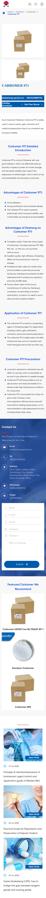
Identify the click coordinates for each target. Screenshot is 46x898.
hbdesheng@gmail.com (13, 98)
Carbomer (31, 12)
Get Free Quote (33, 104)
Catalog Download (12, 104)
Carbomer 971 (13, 14)
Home (10, 12)
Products (20, 12)
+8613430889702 (34, 98)
